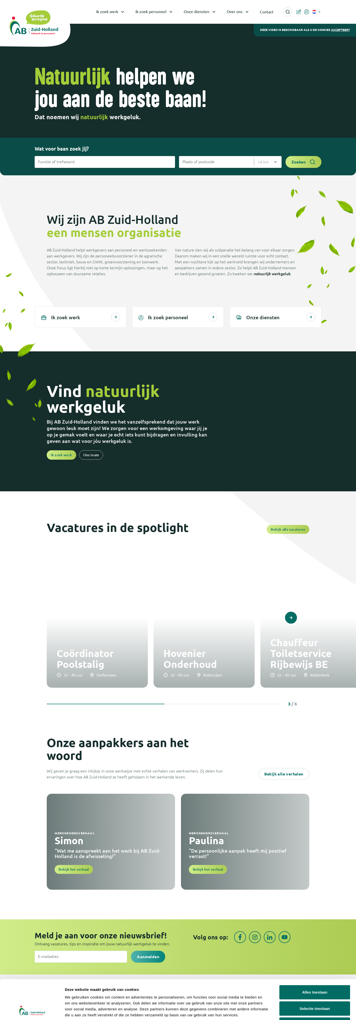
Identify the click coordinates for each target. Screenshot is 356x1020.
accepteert (340, 29)
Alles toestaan (314, 955)
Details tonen (267, 1010)
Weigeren (314, 987)
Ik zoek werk (111, 12)
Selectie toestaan (315, 971)
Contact (266, 12)
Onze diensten (200, 12)
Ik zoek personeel (154, 12)
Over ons (238, 12)
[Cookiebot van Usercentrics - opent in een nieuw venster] (32, 1010)
